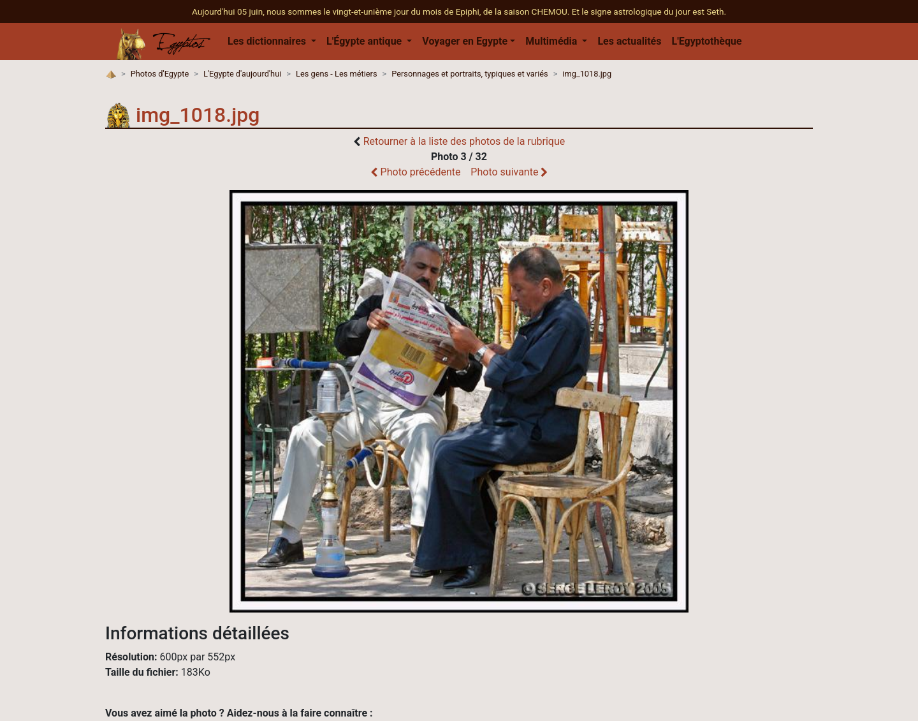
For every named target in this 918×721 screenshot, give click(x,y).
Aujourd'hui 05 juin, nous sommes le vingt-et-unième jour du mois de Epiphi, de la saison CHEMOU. (382, 11)
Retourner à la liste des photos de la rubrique (464, 141)
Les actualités (629, 41)
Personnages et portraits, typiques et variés (469, 73)
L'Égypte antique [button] (365, 41)
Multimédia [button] (552, 41)
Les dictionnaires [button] (268, 41)
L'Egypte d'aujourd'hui (242, 73)
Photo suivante (509, 172)
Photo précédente (415, 172)
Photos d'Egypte (160, 73)
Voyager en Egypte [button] (464, 41)
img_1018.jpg (586, 73)
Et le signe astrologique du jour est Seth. (649, 11)
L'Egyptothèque (706, 41)
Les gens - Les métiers (336, 73)
